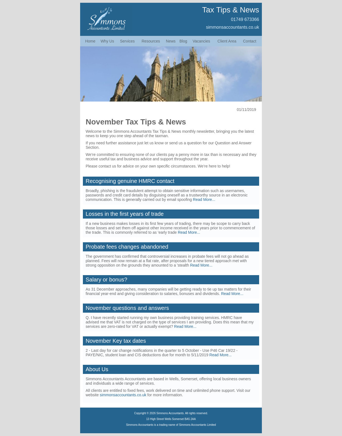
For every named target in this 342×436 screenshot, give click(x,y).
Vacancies (201, 41)
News (171, 41)
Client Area (227, 41)
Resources (151, 41)
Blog (183, 41)
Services (127, 41)
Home (90, 41)
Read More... (204, 199)
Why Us (107, 41)
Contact (249, 41)
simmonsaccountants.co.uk (232, 27)
